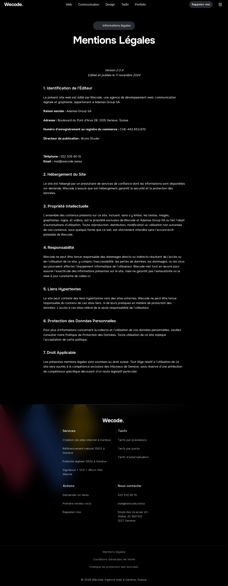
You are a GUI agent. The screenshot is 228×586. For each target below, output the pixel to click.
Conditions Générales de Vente (114, 559)
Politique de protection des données (114, 566)
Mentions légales (114, 551)
